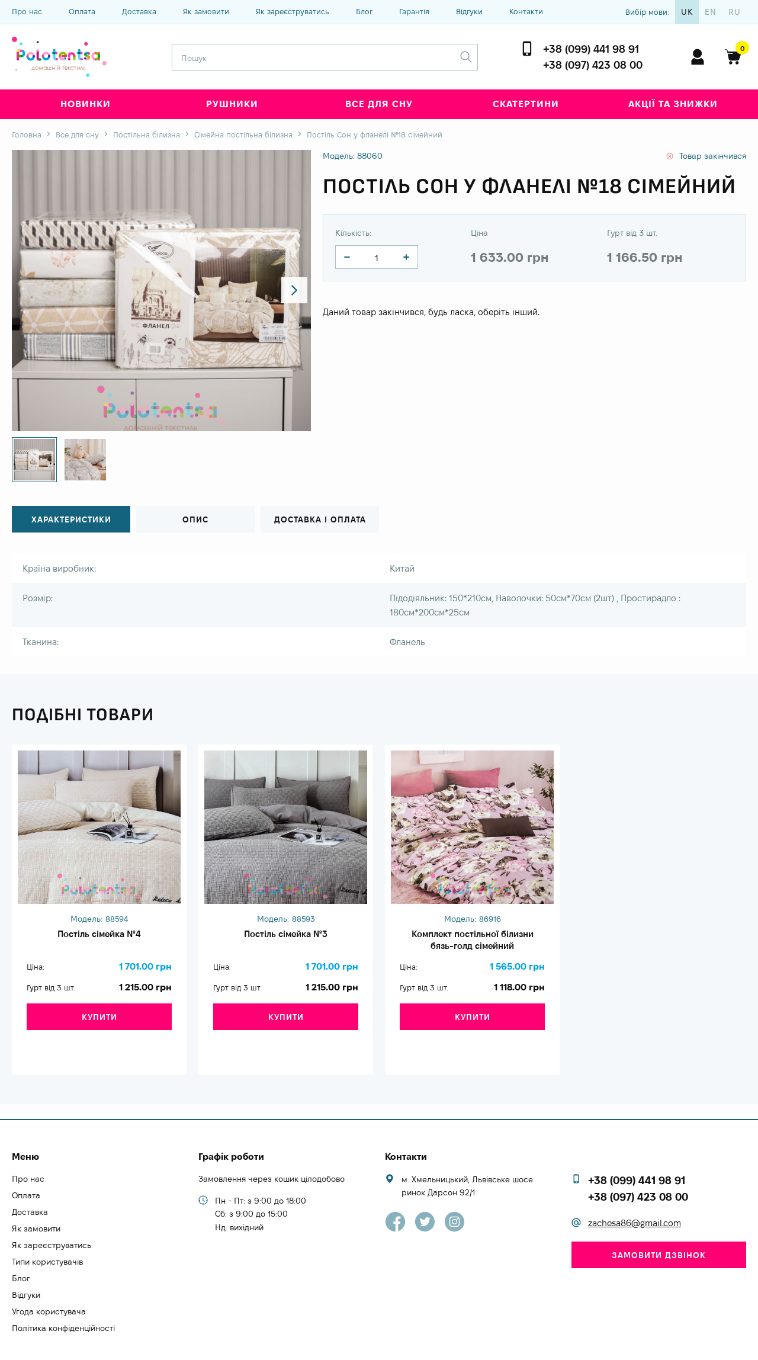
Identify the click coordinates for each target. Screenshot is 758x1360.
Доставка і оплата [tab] (319, 520)
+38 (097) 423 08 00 (593, 64)
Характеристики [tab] (71, 520)
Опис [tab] (195, 520)
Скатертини (526, 104)
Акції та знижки (673, 104)
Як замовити (206, 11)
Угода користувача (49, 1286)
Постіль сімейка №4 (99, 936)
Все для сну (379, 104)
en (711, 12)
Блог (364, 11)
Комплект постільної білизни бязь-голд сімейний (472, 943)
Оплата (82, 11)
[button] (291, 290)
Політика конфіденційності (63, 1303)
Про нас (27, 11)
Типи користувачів (47, 1237)
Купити (99, 1027)
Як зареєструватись (292, 11)
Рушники (232, 104)
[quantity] (347, 257)
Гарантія (414, 11)
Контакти (526, 11)
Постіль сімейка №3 (286, 936)
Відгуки (469, 11)
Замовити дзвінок (659, 1230)
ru (734, 12)
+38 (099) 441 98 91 (591, 48)
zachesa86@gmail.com (634, 1198)
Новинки (85, 104)
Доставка (139, 11)
